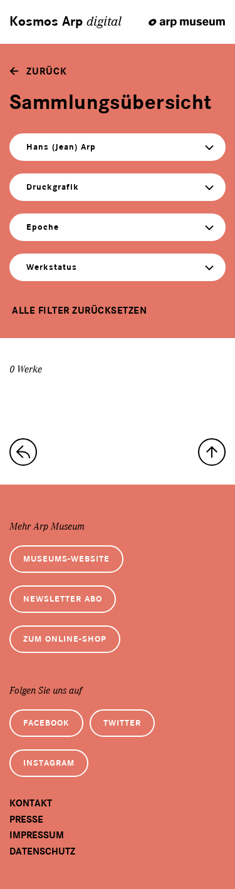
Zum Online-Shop (65, 639)
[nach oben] (212, 452)
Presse (26, 819)
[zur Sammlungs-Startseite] (23, 452)
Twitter (122, 722)
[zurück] (38, 71)
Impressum (36, 835)
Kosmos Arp (65, 22)
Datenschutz (42, 851)
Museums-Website (66, 558)
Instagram (49, 763)
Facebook (46, 722)
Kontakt (30, 803)
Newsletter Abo (62, 599)
